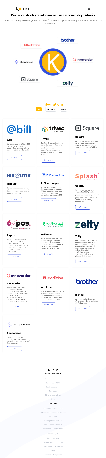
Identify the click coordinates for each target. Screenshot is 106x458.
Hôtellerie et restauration (53, 409)
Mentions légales (53, 434)
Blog (53, 451)
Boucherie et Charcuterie (53, 429)
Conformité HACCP (53, 383)
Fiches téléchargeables (53, 455)
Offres (53, 399)
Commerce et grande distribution (53, 413)
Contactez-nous (53, 438)
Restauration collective (53, 425)
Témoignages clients (53, 395)
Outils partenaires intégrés (53, 446)
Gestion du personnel (53, 379)
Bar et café (53, 417)
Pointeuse (53, 391)
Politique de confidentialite (53, 442)
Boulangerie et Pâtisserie (53, 421)
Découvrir (14, 157)
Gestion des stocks (53, 387)
